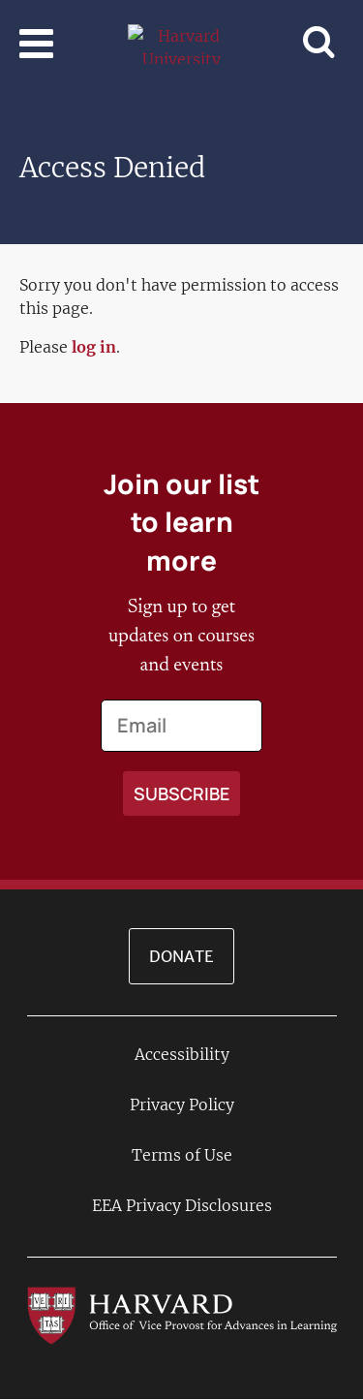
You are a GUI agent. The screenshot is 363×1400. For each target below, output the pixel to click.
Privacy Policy (182, 1104)
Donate (181, 956)
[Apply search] (181, 793)
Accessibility (182, 1054)
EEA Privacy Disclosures (182, 1205)
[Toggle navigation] (36, 43)
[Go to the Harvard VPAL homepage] (182, 1313)
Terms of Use (182, 1155)
